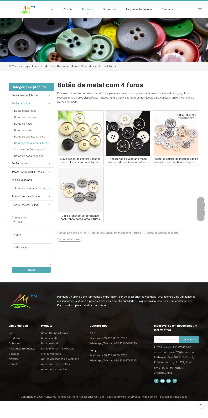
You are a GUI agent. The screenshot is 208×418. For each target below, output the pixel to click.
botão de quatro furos (72, 232)
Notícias (14, 358)
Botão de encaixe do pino (29, 136)
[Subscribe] (189, 339)
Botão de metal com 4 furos (31, 143)
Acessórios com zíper (24, 204)
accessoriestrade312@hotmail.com (175, 352)
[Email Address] (165, 339)
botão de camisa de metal (162, 232)
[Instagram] (168, 381)
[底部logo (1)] (23, 301)
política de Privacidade (173, 396)
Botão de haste (23, 123)
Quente (67, 9)
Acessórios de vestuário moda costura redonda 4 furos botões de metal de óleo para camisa (128, 160)
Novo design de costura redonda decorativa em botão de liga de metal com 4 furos (80, 160)
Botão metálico (20, 103)
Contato (13, 364)
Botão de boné (23, 130)
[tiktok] (174, 381)
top (201, 404)
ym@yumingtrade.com (177, 347)
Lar (52, 9)
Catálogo (167, 9)
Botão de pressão (25, 117)
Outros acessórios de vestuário (30, 188)
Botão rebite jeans (25, 110)
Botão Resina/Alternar (25, 95)
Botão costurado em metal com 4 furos (116, 232)
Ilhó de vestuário (21, 179)
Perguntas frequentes (139, 9)
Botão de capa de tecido (29, 156)
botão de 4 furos (69, 239)
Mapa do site (150, 396)
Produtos (87, 9)
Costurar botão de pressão (30, 149)
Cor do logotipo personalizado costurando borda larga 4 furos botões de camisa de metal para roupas (80, 217)
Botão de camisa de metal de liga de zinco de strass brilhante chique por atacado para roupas (176, 160)
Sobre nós (109, 9)
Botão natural (19, 163)
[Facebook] (156, 381)
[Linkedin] (162, 381)
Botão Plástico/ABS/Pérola (28, 171)
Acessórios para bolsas (25, 196)
